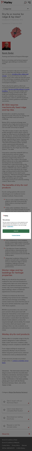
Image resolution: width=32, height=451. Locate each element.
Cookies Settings (16, 235)
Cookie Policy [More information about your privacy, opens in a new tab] (10, 226)
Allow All (16, 231)
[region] (16, 225)
